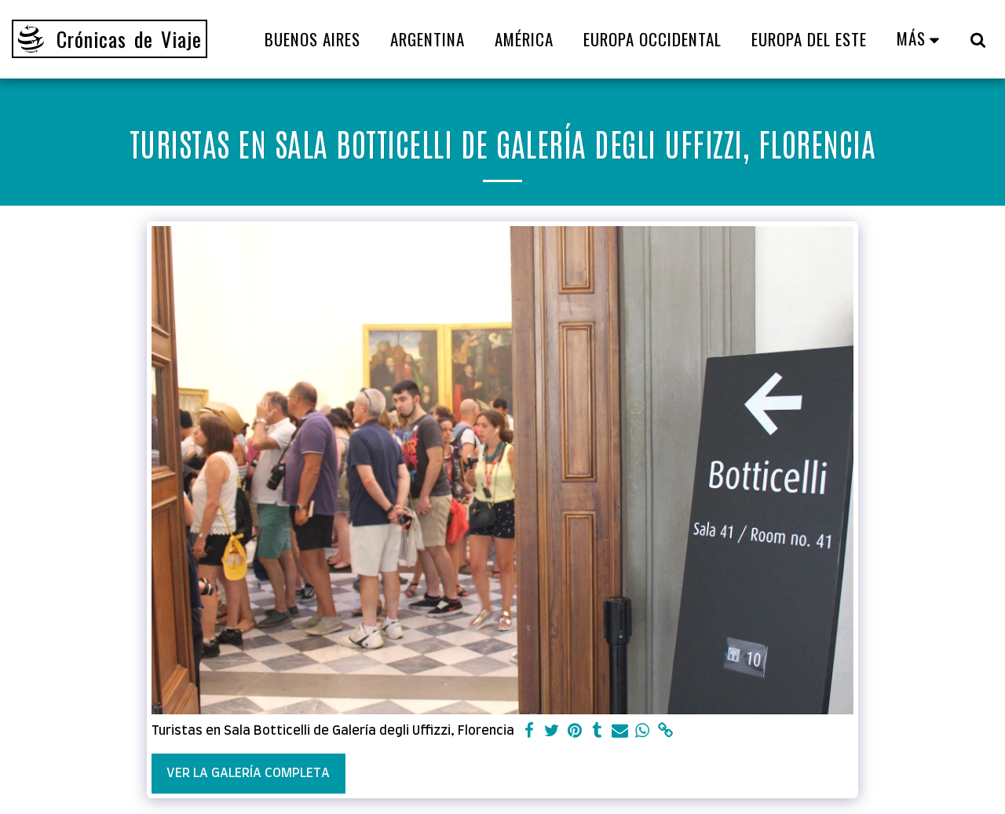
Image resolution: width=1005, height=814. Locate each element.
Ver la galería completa (248, 773)
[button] (977, 39)
